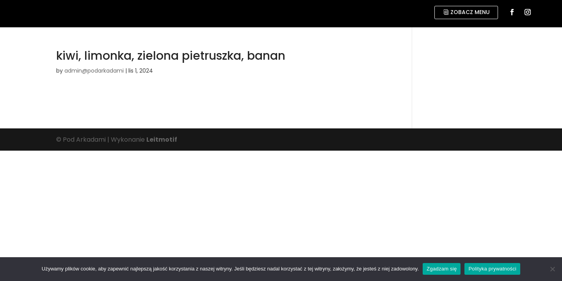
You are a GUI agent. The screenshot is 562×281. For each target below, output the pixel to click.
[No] (552, 269)
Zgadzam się (442, 269)
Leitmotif (161, 139)
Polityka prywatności (492, 269)
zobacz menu (470, 12)
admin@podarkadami (94, 71)
